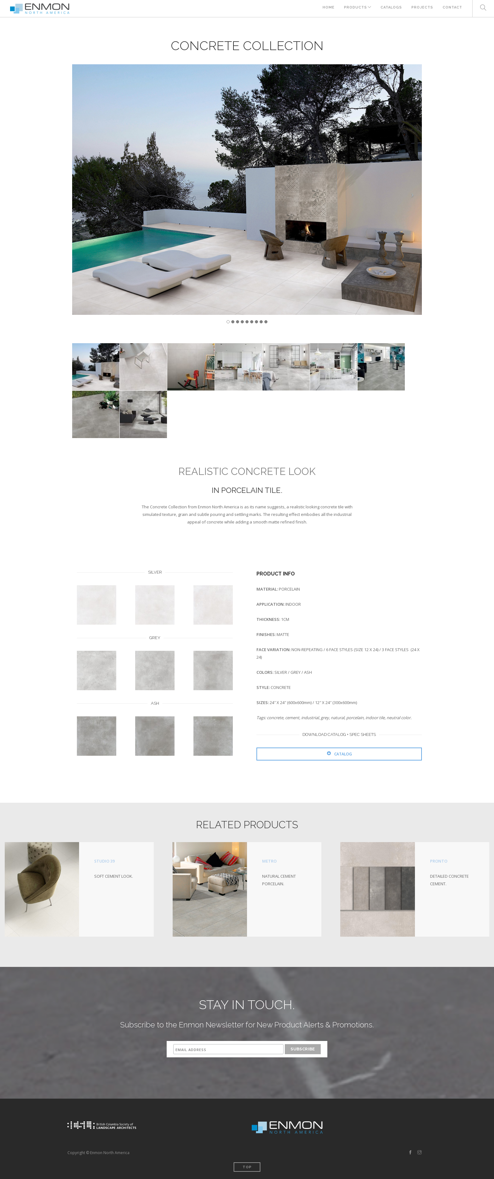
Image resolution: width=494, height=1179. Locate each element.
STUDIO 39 (104, 861)
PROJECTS (422, 9)
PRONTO (438, 861)
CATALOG (339, 753)
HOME (324, 9)
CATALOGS (390, 9)
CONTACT (452, 9)
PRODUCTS (352, 9)
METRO (269, 861)
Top (247, 1167)
